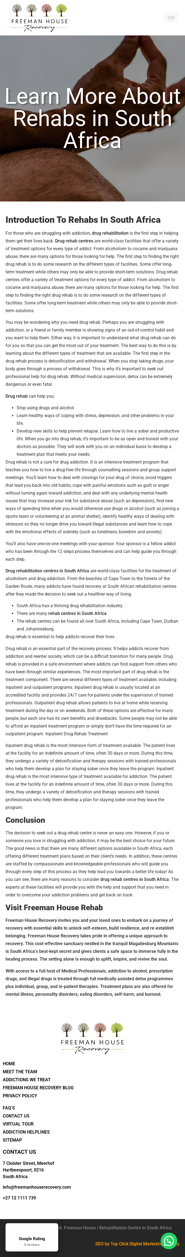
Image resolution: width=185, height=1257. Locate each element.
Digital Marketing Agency (154, 1243)
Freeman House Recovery (31, 920)
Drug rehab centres (74, 241)
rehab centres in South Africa (77, 613)
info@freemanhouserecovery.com (37, 1187)
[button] (169, 1241)
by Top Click (117, 1243)
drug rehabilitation (110, 233)
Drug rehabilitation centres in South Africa (47, 570)
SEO (99, 1243)
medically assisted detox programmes (135, 978)
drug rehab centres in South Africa (134, 879)
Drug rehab (17, 396)
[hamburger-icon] (171, 18)
